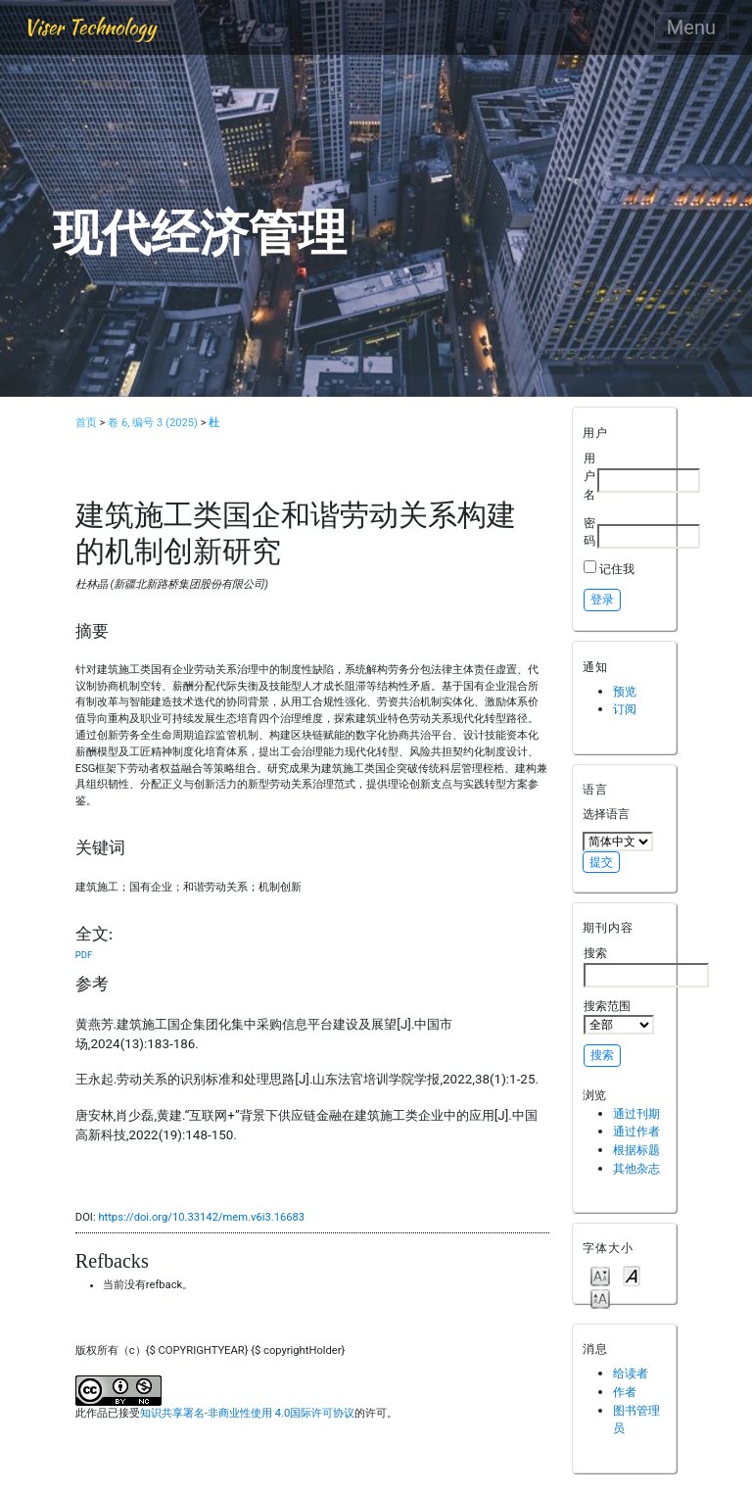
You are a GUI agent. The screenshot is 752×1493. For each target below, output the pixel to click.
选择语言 (606, 813)
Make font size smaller (600, 1275)
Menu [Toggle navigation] (691, 27)
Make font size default (631, 1275)
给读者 (630, 1373)
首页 (86, 422)
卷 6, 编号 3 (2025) (153, 422)
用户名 (589, 476)
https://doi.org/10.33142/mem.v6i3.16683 (201, 1217)
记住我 (616, 568)
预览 (624, 691)
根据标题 (636, 1149)
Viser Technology (90, 27)
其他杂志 (636, 1168)
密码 (589, 532)
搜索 (646, 966)
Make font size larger (600, 1297)
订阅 (624, 708)
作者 (624, 1391)
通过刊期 (636, 1113)
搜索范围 (619, 1016)
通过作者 (636, 1131)
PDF (83, 954)
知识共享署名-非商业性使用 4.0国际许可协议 (247, 1413)
